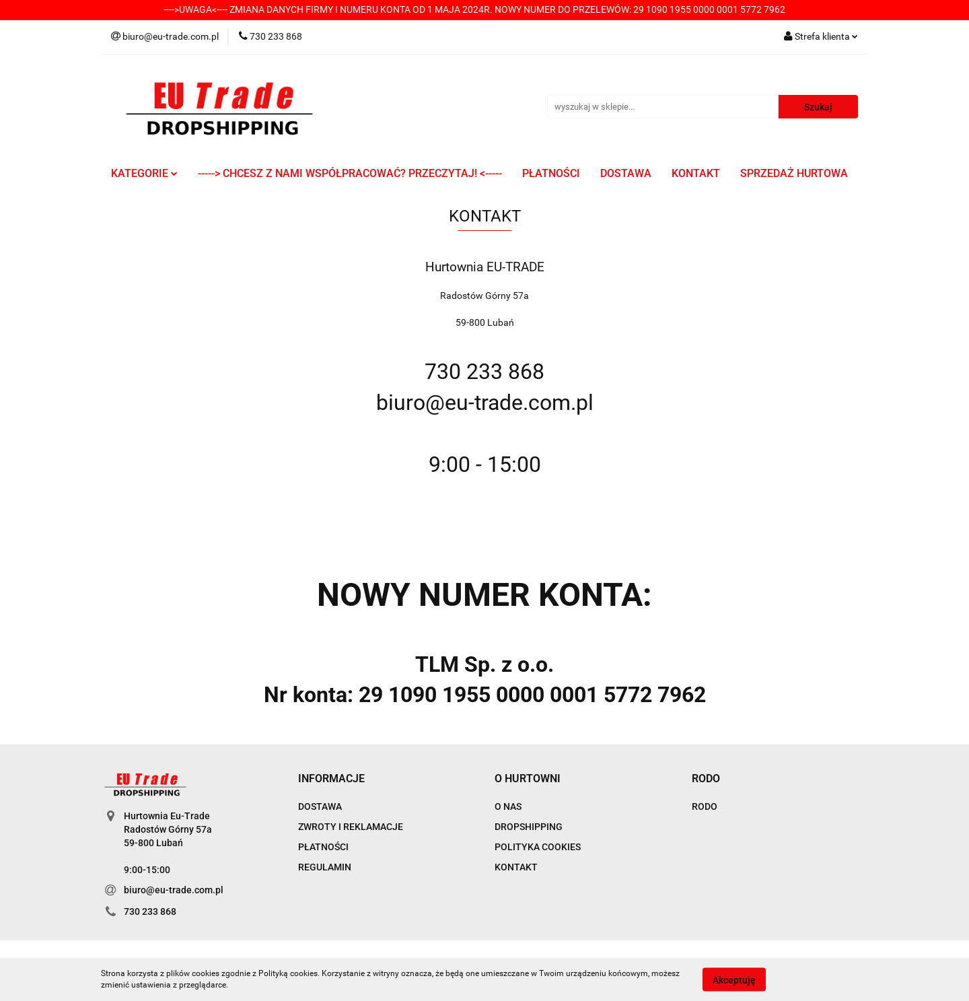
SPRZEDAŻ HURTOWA (794, 173)
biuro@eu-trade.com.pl (173, 890)
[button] (331, 779)
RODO (704, 806)
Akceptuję (734, 979)
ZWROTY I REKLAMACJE (350, 826)
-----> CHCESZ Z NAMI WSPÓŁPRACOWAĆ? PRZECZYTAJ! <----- (350, 173)
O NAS (508, 806)
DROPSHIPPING (529, 826)
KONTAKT (696, 173)
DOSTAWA (625, 173)
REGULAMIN (324, 867)
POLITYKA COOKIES (538, 846)
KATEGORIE (144, 173)
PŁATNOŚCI (551, 173)
